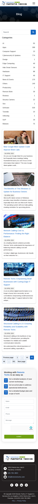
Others (5, 83)
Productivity (7, 87)
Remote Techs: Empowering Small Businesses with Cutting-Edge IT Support (18, 282)
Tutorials (6, 112)
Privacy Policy (21, 501)
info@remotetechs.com (16, 477)
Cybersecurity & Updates (12, 55)
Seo (4, 104)
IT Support (6, 75)
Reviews (6, 95)
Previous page (8, 357)
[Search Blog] (33, 32)
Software (6, 108)
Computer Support (9, 51)
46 (4, 361)
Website (6, 124)
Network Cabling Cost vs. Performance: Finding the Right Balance (16, 234)
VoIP (4, 120)
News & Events (8, 79)
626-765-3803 (13, 473)
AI (3, 43)
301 (13, 361)
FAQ (13, 501)
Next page (21, 361)
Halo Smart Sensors (10, 67)
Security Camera (8, 100)
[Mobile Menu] (33, 4)
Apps (4, 47)
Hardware (6, 71)
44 (27, 357)
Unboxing (6, 116)
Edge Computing (8, 63)
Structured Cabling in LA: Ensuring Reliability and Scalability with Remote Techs (18, 327)
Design (5, 59)
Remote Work (8, 91)
